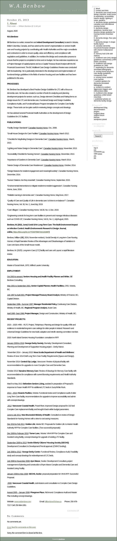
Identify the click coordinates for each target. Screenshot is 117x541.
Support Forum (99, 115)
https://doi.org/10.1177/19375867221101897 (31, 232)
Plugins (96, 112)
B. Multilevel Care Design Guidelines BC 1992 (103, 65)
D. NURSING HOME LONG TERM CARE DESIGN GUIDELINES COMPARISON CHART (104, 74)
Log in (96, 148)
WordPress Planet (100, 119)
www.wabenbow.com (22, 501)
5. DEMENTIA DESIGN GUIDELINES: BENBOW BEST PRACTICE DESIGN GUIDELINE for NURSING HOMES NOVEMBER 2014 (104, 32)
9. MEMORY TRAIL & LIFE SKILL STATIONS (103, 55)
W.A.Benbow (27, 6)
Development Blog (100, 108)
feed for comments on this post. (21, 527)
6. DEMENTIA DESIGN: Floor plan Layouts (105, 39)
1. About (12, 23)
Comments (99, 152)
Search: (96, 130)
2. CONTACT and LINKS (101, 11)
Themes (96, 117)
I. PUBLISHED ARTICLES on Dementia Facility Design (103, 100)
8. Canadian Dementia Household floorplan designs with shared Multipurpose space (104, 49)
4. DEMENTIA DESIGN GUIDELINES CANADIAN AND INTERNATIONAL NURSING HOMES (105, 24)
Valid (98, 154)
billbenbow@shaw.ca (53, 501)
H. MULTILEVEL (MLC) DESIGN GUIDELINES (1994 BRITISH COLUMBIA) (103, 95)
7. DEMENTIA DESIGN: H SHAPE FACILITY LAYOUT (104, 43)
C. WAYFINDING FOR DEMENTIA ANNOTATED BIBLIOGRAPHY (104, 69)
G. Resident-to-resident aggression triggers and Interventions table (103, 89)
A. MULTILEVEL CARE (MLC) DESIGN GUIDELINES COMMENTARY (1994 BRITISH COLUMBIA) (105, 60)
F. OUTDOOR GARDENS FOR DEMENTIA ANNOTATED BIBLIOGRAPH (102, 83)
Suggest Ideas (99, 114)
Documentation (99, 110)
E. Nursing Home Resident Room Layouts (103, 78)
